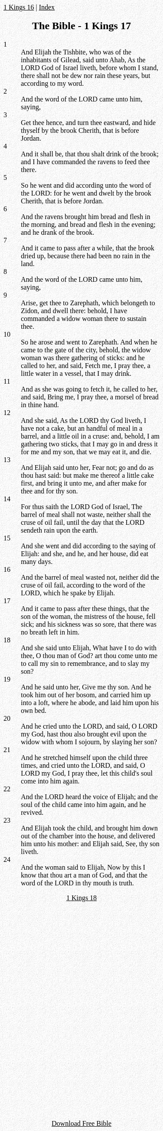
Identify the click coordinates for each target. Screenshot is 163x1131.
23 (6, 820)
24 (6, 859)
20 (6, 718)
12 (6, 412)
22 (6, 789)
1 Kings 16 (18, 7)
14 (6, 499)
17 (6, 600)
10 (6, 334)
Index (46, 7)
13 (6, 459)
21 (6, 749)
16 (6, 569)
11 (6, 381)
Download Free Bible (82, 1123)
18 (6, 640)
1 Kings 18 (81, 897)
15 (6, 538)
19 (6, 679)
